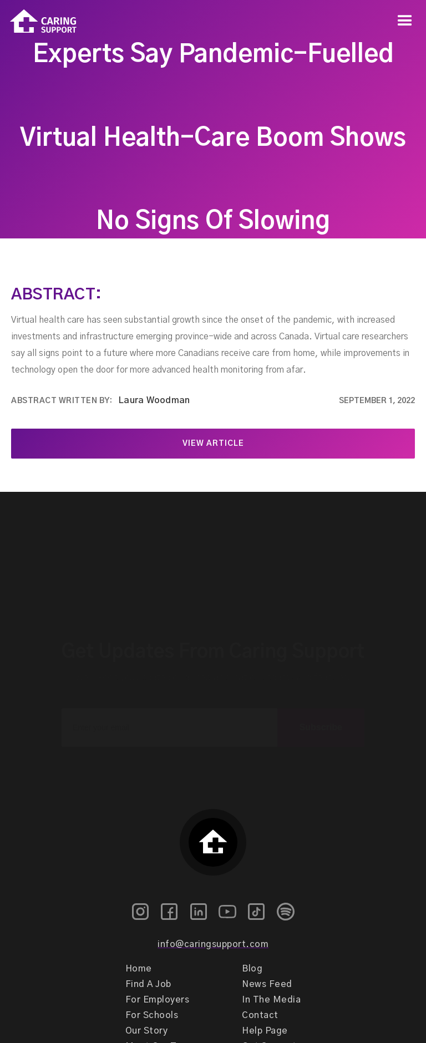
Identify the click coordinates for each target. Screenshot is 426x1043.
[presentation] (213, 757)
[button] (405, 21)
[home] (38, 21)
